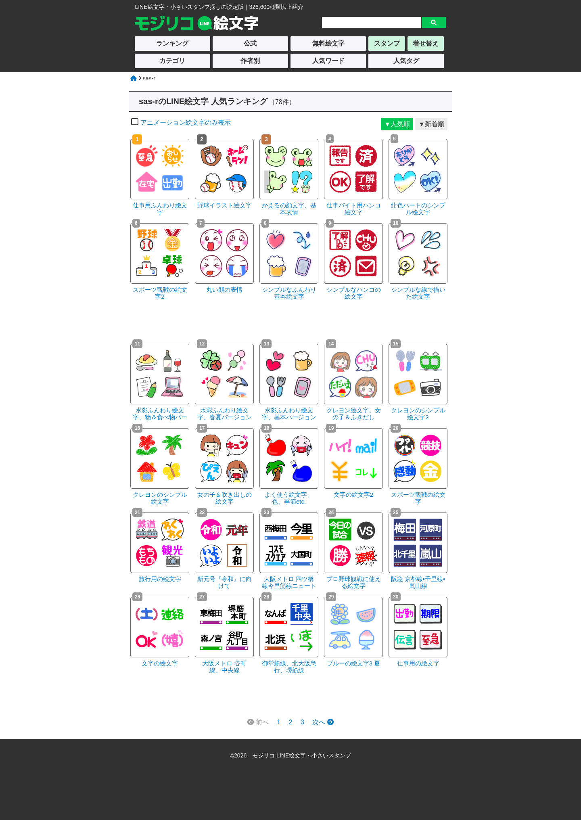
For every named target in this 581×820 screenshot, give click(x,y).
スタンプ (387, 43)
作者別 (250, 60)
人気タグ (406, 60)
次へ (322, 722)
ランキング (172, 43)
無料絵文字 (328, 43)
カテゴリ (172, 60)
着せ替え (426, 43)
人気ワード (328, 60)
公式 (250, 43)
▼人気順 (397, 124)
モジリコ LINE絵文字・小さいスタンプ (301, 755)
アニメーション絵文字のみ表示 (181, 122)
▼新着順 (431, 124)
